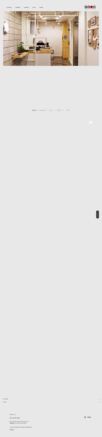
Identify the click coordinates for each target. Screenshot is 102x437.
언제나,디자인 (28, 427)
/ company (9, 7)
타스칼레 (4, 401)
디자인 (68, 110)
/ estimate (26, 7)
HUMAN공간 (42, 110)
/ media (41, 7)
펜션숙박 (59, 110)
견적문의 (97, 214)
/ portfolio (17, 7)
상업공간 (34, 110)
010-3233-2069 (15, 418)
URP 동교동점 (5, 398)
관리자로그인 (12, 429)
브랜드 (51, 110)
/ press (34, 7)
